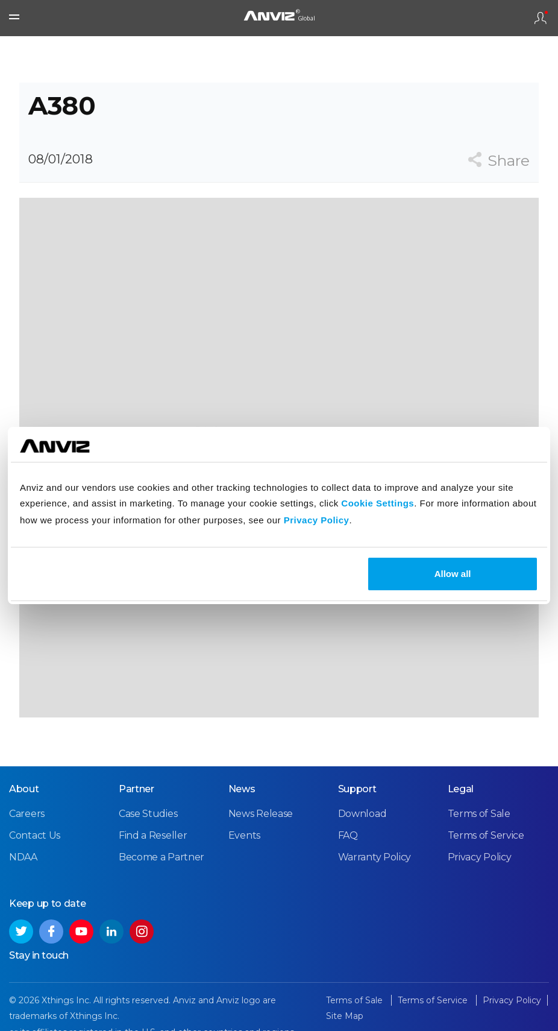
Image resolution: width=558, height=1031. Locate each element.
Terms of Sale (479, 813)
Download (362, 813)
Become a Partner (161, 857)
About (24, 789)
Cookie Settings (377, 503)
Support (357, 789)
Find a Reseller (153, 835)
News (241, 789)
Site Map (344, 1016)
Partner (136, 789)
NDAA (23, 857)
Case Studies (148, 813)
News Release (260, 813)
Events (244, 835)
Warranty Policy (375, 857)
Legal (461, 789)
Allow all (452, 574)
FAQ (348, 835)
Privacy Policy (317, 520)
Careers (27, 813)
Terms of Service (486, 835)
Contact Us (34, 835)
